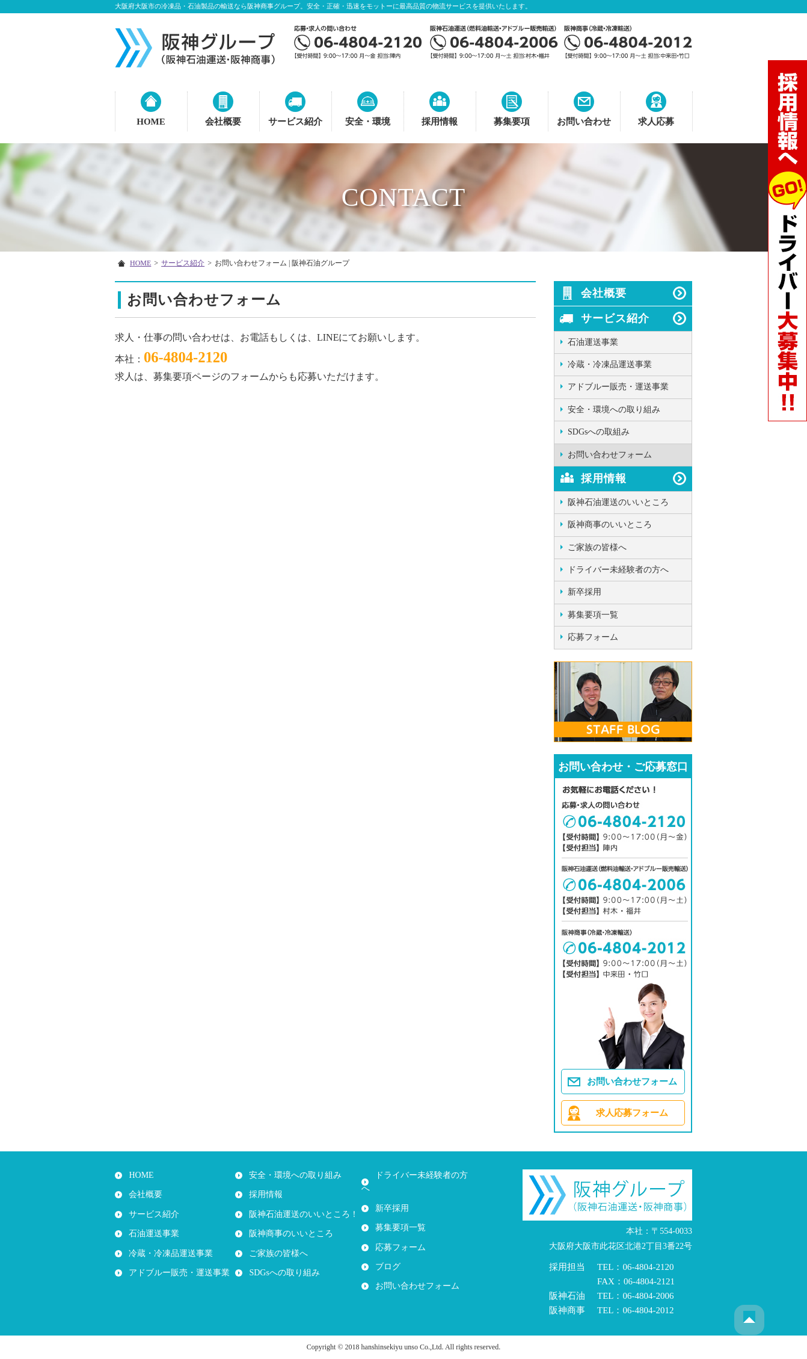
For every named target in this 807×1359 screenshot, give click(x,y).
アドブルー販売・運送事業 (618, 386)
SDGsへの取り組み (282, 1272)
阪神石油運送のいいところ (618, 502)
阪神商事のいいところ (610, 524)
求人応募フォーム (632, 1113)
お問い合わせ (584, 121)
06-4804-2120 (188, 358)
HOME (151, 121)
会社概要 (223, 121)
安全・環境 (367, 121)
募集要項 (512, 121)
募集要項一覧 (593, 614)
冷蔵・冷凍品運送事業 (610, 364)
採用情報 (440, 121)
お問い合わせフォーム (610, 454)
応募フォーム (593, 637)
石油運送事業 (593, 342)
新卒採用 (584, 591)
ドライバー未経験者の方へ (618, 569)
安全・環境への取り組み (614, 409)
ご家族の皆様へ (597, 547)
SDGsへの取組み (599, 431)
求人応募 (656, 121)
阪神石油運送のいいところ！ (302, 1214)
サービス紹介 (295, 121)
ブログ (386, 1253)
